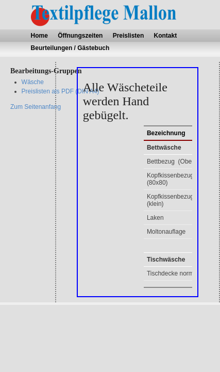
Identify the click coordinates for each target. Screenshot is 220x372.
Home (39, 35)
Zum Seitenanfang (35, 106)
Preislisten (128, 35)
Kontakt (165, 35)
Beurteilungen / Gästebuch (70, 48)
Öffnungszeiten (80, 35)
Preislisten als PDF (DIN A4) (60, 91)
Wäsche (33, 82)
